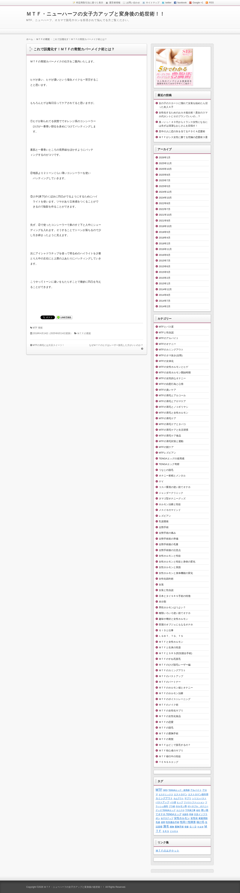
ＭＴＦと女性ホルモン (171, 641)
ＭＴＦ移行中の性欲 (170, 756)
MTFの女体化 (166, 361)
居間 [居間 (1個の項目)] (163, 822)
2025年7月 (164, 180)
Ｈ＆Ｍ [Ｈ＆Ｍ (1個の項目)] (200, 827)
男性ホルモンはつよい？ (172, 607)
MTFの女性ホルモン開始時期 (175, 372)
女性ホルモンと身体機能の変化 (176, 573)
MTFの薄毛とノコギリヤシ (173, 406)
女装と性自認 (166, 590)
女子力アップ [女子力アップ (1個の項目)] (167, 818)
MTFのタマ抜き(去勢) (170, 355)
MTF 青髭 (37, 327)
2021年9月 (164, 220)
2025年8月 (164, 174)
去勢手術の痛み (167, 532)
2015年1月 (164, 283)
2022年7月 (164, 209)
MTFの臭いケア (167, 389)
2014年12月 (165, 289)
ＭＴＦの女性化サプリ (171, 710)
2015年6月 (164, 266)
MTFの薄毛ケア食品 (170, 435)
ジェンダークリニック (171, 492)
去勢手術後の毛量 (168, 544)
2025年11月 (165, 163)
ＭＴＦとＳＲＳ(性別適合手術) (175, 653)
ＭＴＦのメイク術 (168, 704)
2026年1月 (164, 157)
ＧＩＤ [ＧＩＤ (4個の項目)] (193, 826)
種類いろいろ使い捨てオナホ (174, 613)
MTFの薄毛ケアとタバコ (172, 424)
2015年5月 (164, 272)
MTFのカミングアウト (171, 349)
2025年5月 (164, 186)
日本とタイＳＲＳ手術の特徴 (174, 596)
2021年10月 (165, 214)
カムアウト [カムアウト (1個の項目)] (178, 798)
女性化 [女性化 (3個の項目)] (194, 818)
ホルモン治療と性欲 (170, 504)
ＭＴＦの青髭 (84, 333)
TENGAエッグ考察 (169, 464)
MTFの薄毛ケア (167, 418)
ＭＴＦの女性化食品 (170, 716)
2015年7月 (164, 260)
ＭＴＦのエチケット (167, 850)
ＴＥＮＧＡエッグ (168, 762)
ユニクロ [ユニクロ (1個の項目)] (180, 810)
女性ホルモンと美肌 (170, 567)
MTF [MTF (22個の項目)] (159, 790)
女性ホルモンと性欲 (170, 555)
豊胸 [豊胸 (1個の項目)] (172, 827)
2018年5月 (164, 232)
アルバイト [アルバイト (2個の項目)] (196, 790)
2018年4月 (164, 237)
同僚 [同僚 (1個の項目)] (191, 814)
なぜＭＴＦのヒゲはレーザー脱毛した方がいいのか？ (116, 345)
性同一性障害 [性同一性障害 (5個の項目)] (188, 822)
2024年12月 (165, 191)
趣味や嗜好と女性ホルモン (173, 618)
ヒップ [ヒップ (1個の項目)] (180, 802)
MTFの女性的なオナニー (172, 378)
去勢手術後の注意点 (170, 550)
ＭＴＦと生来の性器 (170, 647)
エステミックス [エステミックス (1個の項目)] (166, 794)
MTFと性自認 (166, 332)
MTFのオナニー (167, 344)
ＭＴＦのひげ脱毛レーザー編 (174, 664)
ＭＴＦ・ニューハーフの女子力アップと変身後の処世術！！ (95, 14)
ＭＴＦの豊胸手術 (168, 733)
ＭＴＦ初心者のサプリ (171, 750)
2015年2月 (164, 277)
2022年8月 (164, 203)
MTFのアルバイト (168, 338)
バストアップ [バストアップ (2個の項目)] (162, 802)
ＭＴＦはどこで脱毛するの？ (174, 745)
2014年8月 (164, 295)
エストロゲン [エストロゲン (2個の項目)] (180, 794)
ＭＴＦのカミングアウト (172, 670)
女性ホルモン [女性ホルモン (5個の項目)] (182, 818)
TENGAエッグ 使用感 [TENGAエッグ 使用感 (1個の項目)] (179, 790)
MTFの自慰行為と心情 (171, 384)
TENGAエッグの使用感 (171, 458)
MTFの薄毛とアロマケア (172, 401)
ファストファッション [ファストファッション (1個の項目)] (194, 802)
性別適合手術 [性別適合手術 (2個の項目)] (172, 822)
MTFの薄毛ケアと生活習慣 (173, 429)
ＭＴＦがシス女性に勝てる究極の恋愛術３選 (183, 137)
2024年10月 (165, 197)
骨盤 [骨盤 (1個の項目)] (186, 827)
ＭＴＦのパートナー (170, 681)
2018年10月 (165, 226)
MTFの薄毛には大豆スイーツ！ (48, 345)
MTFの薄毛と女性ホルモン (173, 412)
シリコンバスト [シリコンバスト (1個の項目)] (199, 798)
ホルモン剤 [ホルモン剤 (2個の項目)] (181, 806)
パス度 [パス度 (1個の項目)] (173, 802)
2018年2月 (164, 243)
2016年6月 (164, 255)
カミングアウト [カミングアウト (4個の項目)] (164, 798)
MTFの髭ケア (166, 447)
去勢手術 (164, 527)
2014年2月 (164, 306)
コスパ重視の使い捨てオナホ (174, 487)
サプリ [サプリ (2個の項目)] (187, 798)
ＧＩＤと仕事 (166, 630)
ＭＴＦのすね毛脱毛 (170, 658)
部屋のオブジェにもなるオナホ (176, 624)
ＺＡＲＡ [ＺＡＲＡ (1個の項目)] (174, 831)
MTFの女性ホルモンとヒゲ (173, 366)
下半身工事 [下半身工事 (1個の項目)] (190, 810)
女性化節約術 (166, 578)
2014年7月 (164, 300)
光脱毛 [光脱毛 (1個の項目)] (185, 814)
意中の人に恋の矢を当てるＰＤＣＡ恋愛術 (182, 131)
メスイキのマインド (170, 510)
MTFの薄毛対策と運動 (171, 441)
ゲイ (161, 481)
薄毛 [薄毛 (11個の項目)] (166, 826)
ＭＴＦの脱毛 (166, 727)
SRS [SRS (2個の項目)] (165, 790)
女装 (161, 584)
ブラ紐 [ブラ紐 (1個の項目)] (172, 806)
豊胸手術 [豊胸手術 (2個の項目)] (179, 826)
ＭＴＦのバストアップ (171, 676)
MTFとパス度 (166, 326)
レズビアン (165, 515)
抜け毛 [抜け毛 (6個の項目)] (200, 822)
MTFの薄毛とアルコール (172, 395)
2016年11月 (165, 249)
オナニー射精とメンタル (172, 475)
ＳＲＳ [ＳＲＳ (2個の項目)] (165, 831)
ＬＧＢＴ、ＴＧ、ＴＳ (171, 636)
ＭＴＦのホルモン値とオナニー (176, 687)
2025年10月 (165, 169)
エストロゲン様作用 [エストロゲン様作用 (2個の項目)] (198, 794)
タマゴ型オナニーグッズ (172, 498)
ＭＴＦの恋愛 (166, 722)
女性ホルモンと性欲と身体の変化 (177, 561)
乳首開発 (164, 521)
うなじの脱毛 (166, 470)
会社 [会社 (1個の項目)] (198, 810)
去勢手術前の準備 (168, 538)
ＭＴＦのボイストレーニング (174, 699)
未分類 (162, 601)
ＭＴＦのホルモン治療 (171, 693)
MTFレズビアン (167, 452)
